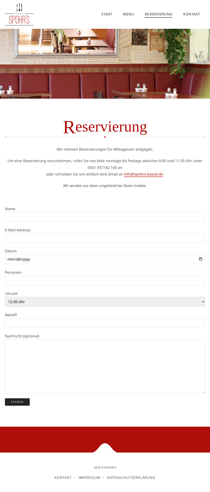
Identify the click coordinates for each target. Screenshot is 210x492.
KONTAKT (191, 14)
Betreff (105, 320)
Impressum (89, 477)
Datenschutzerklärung (131, 477)
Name (105, 214)
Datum (105, 256)
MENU (128, 14)
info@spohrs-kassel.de (143, 174)
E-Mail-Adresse (105, 235)
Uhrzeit (105, 299)
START (106, 14)
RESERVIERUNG (158, 14)
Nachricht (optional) (105, 363)
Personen (105, 277)
